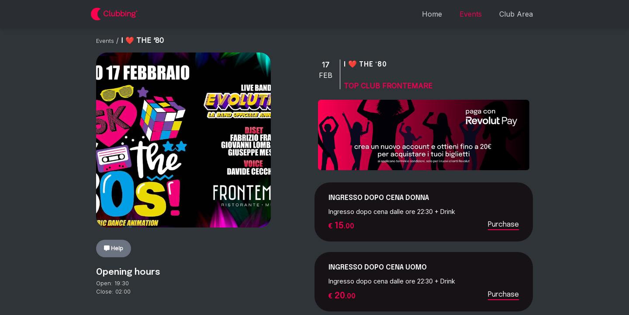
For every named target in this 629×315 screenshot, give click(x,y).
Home (432, 14)
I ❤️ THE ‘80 (365, 64)
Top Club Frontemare (388, 85)
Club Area (516, 14)
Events (471, 14)
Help (114, 248)
